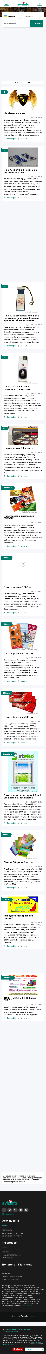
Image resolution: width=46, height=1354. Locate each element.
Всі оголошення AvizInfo (12, 1236)
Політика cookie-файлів (12, 1277)
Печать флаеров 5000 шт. (18, 717)
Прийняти (17, 1349)
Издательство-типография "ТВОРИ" (19, 517)
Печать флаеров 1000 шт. (18, 653)
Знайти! (36, 24)
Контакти (6, 1274)
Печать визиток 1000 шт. (18, 587)
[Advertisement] (23, 53)
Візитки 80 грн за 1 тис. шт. (19, 862)
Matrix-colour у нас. (15, 113)
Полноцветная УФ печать (18, 448)
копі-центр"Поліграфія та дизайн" (18, 917)
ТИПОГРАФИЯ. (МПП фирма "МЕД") (20, 999)
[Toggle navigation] (6, 4)
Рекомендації (7, 1258)
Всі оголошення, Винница (12, 1233)
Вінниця (24, 139)
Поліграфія (28, 16)
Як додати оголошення (11, 1255)
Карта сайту (7, 1230)
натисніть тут (27, 1305)
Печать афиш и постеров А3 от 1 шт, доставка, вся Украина (22, 796)
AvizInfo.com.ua (27, 1316)
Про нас (5, 1252)
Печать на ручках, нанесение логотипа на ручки (20, 171)
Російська (8, 1214)
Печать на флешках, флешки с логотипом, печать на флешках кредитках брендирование (21, 318)
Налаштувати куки (34, 1349)
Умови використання (10, 1280)
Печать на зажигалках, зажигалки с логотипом (17, 388)
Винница (11, 16)
